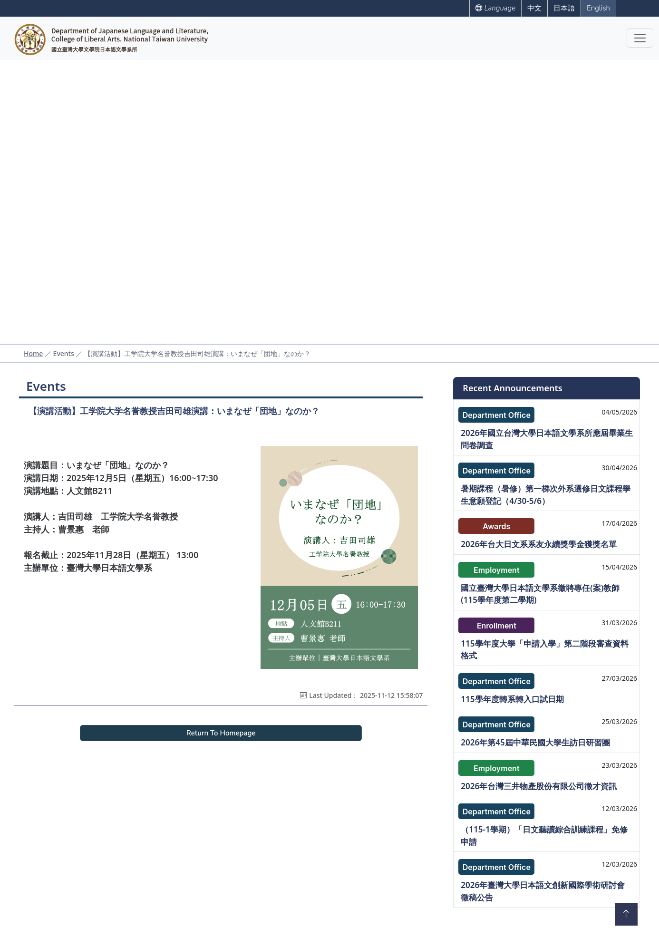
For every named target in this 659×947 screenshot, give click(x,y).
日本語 (564, 8)
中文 (534, 8)
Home (33, 353)
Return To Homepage (221, 733)
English (598, 8)
